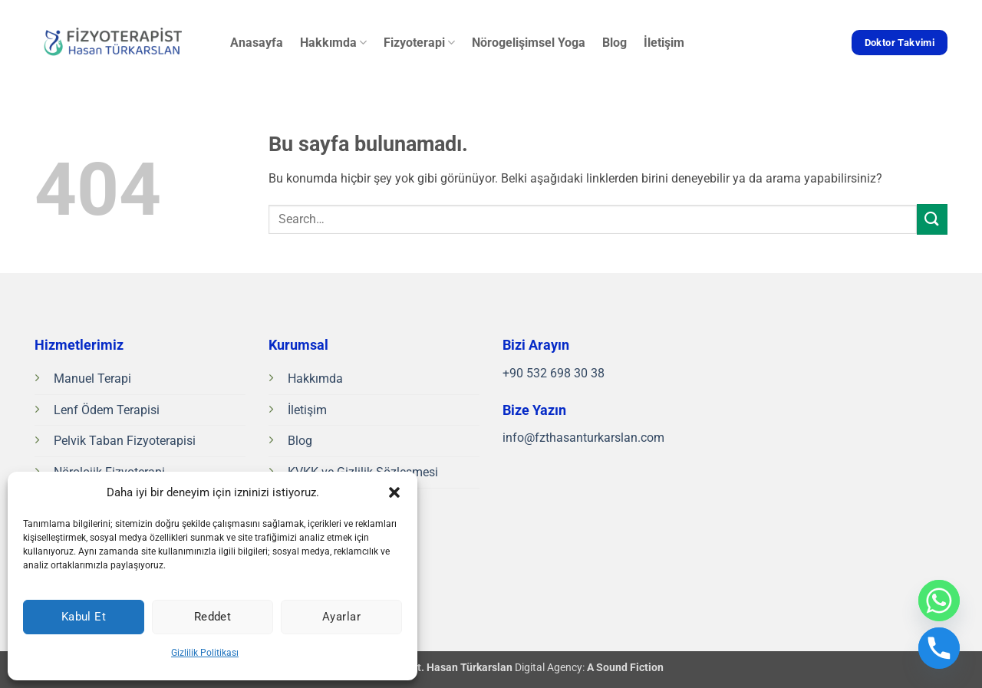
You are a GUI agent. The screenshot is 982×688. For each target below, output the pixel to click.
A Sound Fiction (624, 667)
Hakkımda (333, 43)
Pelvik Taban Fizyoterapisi (125, 440)
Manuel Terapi (92, 378)
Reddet (213, 617)
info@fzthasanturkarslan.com (583, 437)
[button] (394, 492)
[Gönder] (932, 219)
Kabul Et (84, 617)
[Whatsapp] (939, 600)
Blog (614, 42)
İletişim (664, 42)
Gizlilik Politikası (205, 652)
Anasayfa (256, 42)
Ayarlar (341, 617)
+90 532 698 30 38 (554, 373)
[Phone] (939, 648)
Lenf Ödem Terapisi (107, 410)
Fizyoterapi (419, 43)
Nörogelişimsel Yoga (528, 42)
